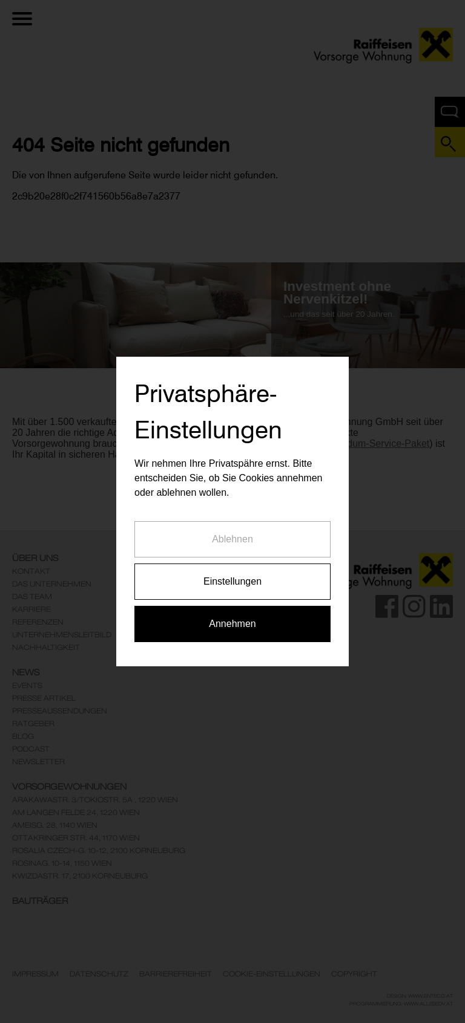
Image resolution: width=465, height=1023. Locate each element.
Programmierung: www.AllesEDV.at (401, 1004)
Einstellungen (232, 571)
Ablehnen (232, 529)
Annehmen (232, 613)
